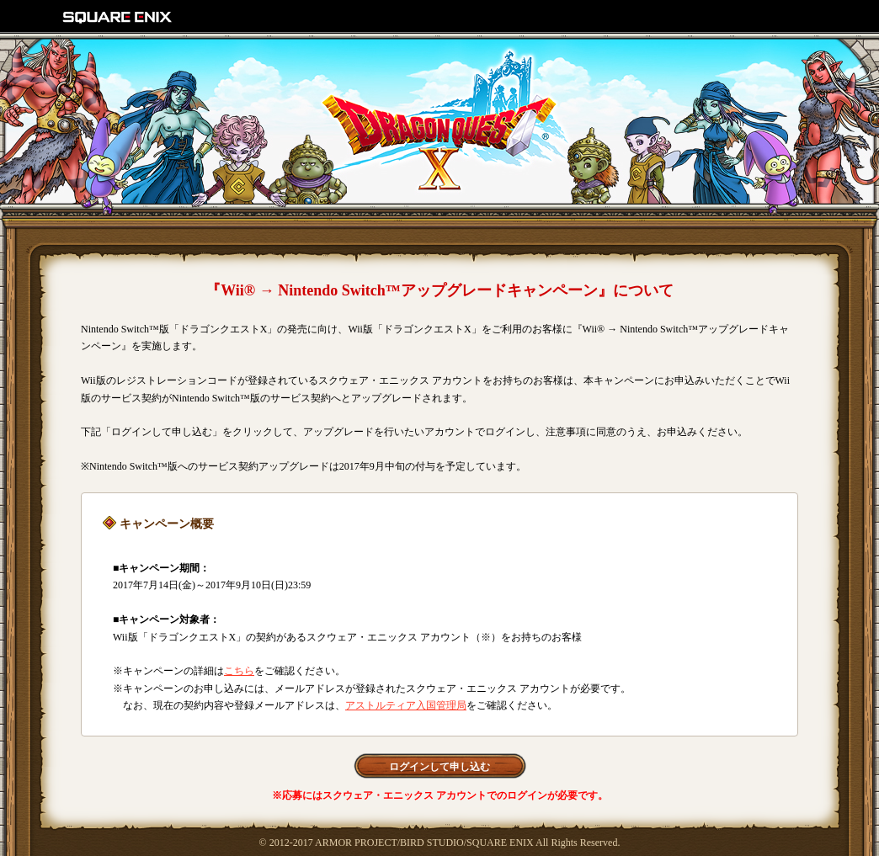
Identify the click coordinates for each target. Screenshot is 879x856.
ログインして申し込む (439, 767)
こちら (239, 671)
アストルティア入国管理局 (405, 705)
